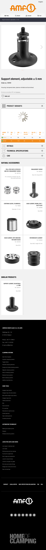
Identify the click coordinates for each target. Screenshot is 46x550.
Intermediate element (36, 238)
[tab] (23, 105)
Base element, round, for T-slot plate (34, 204)
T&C (38, 484)
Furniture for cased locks (7, 453)
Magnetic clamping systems (8, 370)
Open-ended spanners (7, 415)
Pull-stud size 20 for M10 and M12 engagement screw (12, 170)
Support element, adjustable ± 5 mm (12, 284)
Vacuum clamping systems (8, 372)
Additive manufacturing (7, 380)
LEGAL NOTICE (13, 484)
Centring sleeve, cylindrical (12, 203)
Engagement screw (36, 169)
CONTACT (5, 484)
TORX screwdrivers (6, 400)
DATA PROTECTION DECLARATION (27, 484)
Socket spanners (6, 413)
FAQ (42, 484)
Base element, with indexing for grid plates (12, 238)
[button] (41, 1)
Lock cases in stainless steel (8, 446)
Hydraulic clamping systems (8, 359)
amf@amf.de (9, 345)
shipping (18, 92)
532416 (4, 137)
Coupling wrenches (6, 418)
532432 (4, 140)
